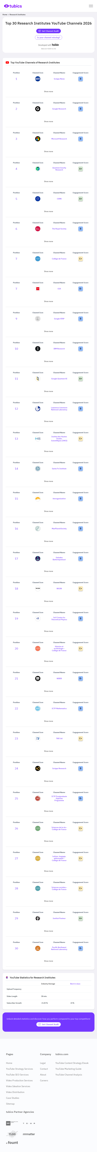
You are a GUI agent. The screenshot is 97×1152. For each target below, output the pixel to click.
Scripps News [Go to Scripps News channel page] (59, 79)
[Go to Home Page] (13, 6)
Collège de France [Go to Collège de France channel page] (59, 259)
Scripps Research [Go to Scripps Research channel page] (59, 768)
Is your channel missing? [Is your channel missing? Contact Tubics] (48, 37)
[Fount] (13, 1142)
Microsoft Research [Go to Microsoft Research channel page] (59, 139)
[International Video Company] (13, 1123)
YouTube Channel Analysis (68, 1074)
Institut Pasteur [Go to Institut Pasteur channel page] (59, 918)
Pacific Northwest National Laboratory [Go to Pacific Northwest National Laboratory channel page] (59, 948)
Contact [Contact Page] (44, 1068)
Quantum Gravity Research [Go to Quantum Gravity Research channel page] (59, 169)
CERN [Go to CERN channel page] (59, 199)
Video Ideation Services (18, 1086)
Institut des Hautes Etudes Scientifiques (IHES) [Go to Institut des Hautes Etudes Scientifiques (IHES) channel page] (59, 439)
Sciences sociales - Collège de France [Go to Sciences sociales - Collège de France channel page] (59, 888)
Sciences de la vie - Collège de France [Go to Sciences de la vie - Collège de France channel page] (59, 828)
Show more (48, 91)
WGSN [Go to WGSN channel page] (59, 588)
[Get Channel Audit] (48, 1024)
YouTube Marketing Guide (68, 1068)
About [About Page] (43, 1074)
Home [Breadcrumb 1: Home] (5, 15)
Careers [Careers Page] (44, 1080)
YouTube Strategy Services (19, 1068)
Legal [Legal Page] (43, 1063)
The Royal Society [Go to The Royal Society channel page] (59, 229)
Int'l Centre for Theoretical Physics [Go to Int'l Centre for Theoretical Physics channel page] (59, 618)
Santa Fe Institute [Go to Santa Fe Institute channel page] (59, 468)
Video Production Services (19, 1080)
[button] (91, 6)
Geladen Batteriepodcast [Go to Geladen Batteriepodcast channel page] (59, 558)
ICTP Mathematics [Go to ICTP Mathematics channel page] (59, 708)
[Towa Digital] (30, 1123)
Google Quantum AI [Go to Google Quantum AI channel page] (59, 379)
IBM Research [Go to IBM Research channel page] (59, 349)
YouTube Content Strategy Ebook (71, 1063)
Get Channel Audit (48, 31)
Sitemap (10, 1103)
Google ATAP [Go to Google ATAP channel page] (59, 319)
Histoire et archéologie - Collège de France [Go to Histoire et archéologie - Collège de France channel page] (59, 648)
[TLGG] (13, 1134)
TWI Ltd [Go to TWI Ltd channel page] (59, 738)
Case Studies (12, 1097)
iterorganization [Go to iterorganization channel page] (59, 498)
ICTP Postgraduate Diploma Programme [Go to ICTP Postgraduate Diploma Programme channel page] (59, 798)
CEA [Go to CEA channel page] (59, 289)
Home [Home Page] (9, 1063)
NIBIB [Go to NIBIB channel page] (59, 678)
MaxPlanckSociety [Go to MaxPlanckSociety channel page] (59, 528)
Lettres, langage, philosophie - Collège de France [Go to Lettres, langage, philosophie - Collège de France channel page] (59, 858)
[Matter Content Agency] (30, 1134)
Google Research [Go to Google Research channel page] (59, 109)
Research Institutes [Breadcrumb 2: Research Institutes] (18, 15)
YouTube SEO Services (17, 1074)
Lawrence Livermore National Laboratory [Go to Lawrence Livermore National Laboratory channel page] (59, 408)
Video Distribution (15, 1092)
